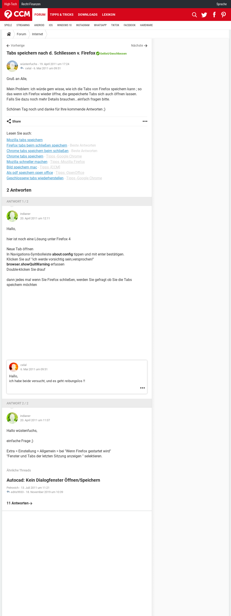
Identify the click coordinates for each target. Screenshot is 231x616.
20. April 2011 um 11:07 (35, 420)
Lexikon (108, 14)
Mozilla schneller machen (27, 162)
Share (16, 121)
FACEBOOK (129, 25)
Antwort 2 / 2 (17, 403)
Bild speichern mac (22, 167)
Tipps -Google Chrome (64, 156)
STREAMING (23, 25)
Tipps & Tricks (62, 14)
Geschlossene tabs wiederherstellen (35, 178)
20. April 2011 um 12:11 (35, 218)
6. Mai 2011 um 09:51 (47, 68)
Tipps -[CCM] (50, 167)
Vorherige (18, 45)
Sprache (221, 4)
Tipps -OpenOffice (70, 172)
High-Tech (10, 4)
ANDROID (39, 25)
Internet (37, 34)
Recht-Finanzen (30, 4)
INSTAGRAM (83, 25)
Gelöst (104, 53)
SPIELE (8, 25)
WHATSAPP (100, 25)
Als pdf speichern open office (30, 172)
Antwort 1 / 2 (17, 201)
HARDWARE (146, 25)
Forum (39, 14)
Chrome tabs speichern (25, 156)
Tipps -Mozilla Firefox (67, 162)
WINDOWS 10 (64, 25)
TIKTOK (115, 25)
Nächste (137, 45)
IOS (50, 25)
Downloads (88, 14)
